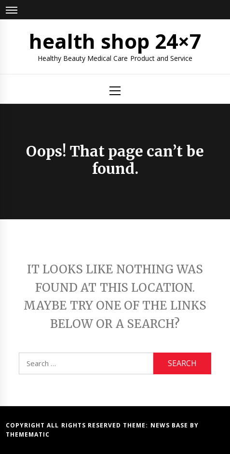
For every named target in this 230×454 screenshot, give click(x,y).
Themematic (28, 434)
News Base (170, 425)
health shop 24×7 (115, 41)
